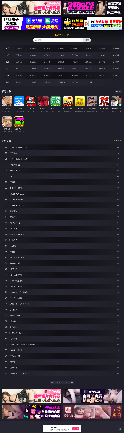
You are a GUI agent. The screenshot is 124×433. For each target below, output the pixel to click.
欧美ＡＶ (47, 55)
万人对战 (47, 48)
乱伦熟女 (102, 62)
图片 (8, 68)
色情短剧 (88, 82)
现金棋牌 (102, 48)
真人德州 (33, 48)
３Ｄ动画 (61, 55)
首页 (52, 383)
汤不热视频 (61, 82)
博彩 (8, 48)
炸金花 (88, 48)
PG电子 (19, 48)
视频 (8, 55)
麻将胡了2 (74, 48)
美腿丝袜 (75, 69)
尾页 (72, 383)
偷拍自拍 (33, 62)
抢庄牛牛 (116, 48)
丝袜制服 (88, 55)
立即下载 (75, 429)
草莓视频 (47, 82)
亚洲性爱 (19, 62)
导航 (8, 82)
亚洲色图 (33, 69)
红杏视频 (75, 82)
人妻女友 (47, 75)
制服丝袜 (75, 62)
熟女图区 (102, 69)
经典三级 (88, 62)
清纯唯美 (88, 69)
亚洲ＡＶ (19, 55)
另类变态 (116, 62)
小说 (8, 75)
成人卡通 (47, 62)
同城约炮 (19, 82)
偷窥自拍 (19, 69)
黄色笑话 (102, 75)
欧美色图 (47, 69)
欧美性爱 (61, 62)
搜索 (87, 40)
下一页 (65, 383)
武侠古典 (61, 75)
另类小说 (88, 75)
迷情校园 (75, 75)
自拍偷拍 (33, 55)
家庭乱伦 (33, 75)
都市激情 (19, 75)
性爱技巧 (116, 75)
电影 (8, 62)
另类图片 (116, 69)
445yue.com (62, 35)
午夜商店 (33, 82)
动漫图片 (61, 69)
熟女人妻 (75, 55)
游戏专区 (61, 48)
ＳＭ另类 (116, 55)
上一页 (59, 383)
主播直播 (102, 55)
